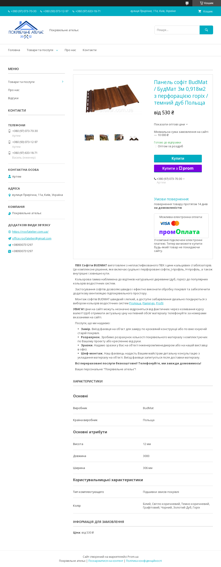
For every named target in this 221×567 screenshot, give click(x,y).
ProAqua (135, 303)
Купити (178, 158)
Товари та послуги (40, 50)
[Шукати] (206, 30)
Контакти (90, 50)
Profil (159, 303)
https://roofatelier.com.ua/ (30, 231)
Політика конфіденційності (144, 561)
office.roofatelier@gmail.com (31, 238)
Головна (14, 50)
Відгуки (13, 98)
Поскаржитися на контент (105, 561)
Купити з (177, 168)
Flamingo (149, 303)
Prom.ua (133, 557)
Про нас (70, 50)
